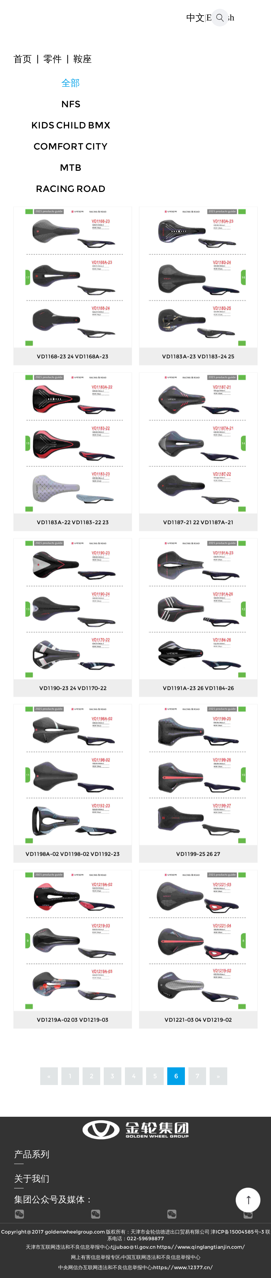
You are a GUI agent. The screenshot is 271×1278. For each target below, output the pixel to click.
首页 (22, 59)
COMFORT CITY (71, 146)
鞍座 (82, 59)
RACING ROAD (71, 188)
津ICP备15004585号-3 (237, 1232)
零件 (52, 59)
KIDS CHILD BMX (70, 125)
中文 (195, 18)
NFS (70, 104)
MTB (71, 167)
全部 (70, 83)
